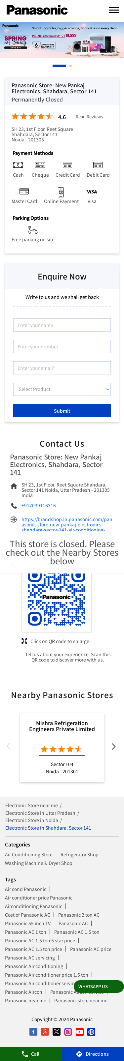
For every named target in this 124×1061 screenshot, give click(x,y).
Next (113, 747)
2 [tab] (70, 66)
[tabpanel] (62, 40)
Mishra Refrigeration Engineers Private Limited (62, 726)
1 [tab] (54, 66)
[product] (62, 389)
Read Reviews (89, 116)
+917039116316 (38, 505)
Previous (10, 747)
